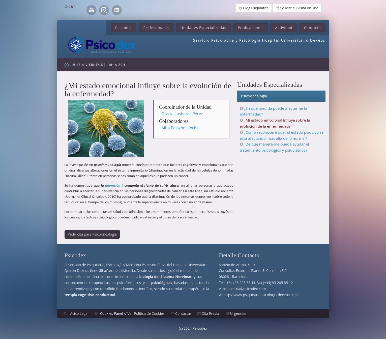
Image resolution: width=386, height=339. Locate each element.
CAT (71, 6)
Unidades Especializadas (203, 27)
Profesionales (156, 27)
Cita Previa (210, 313)
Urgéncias (238, 313)
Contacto (312, 27)
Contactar (183, 313)
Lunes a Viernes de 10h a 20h (95, 65)
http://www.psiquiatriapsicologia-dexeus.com (260, 294)
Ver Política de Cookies (145, 313)
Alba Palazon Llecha (180, 128)
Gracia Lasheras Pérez (182, 114)
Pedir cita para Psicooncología (92, 234)
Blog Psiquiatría (254, 8)
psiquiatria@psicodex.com (244, 288)
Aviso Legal (79, 313)
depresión (112, 185)
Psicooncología (254, 95)
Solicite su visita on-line (297, 8)
